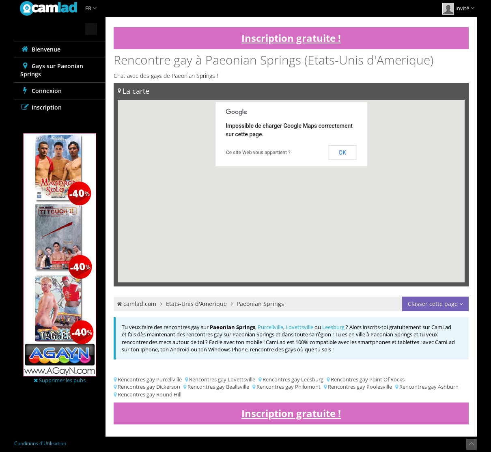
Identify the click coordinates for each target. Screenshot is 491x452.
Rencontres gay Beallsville (218, 386)
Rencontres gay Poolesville (360, 386)
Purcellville (270, 327)
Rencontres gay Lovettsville (222, 379)
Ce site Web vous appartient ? (258, 152)
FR (91, 8)
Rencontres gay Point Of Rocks (368, 379)
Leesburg (333, 327)
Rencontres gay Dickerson (149, 386)
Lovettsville (299, 327)
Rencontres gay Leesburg (293, 379)
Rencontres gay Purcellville (150, 379)
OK (342, 152)
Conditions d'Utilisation (40, 443)
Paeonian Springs (260, 304)
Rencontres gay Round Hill (149, 394)
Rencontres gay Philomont (288, 386)
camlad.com (139, 304)
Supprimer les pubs (60, 380)
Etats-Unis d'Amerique (196, 304)
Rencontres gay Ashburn (429, 386)
